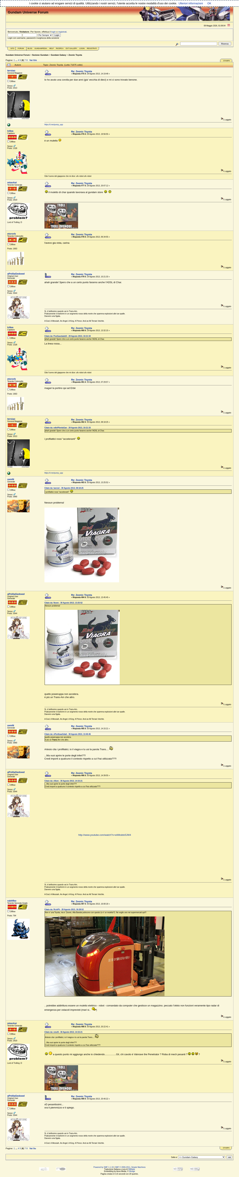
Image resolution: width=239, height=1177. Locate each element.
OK (209, 3)
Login (82, 48)
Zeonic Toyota (75, 55)
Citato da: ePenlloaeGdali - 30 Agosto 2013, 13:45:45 (67, 734)
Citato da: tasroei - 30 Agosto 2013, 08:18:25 (63, 488)
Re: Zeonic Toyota (81, 71)
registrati (62, 31)
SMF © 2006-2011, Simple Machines (130, 1167)
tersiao (11, 70)
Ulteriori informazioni (191, 3)
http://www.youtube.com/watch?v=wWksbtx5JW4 (104, 835)
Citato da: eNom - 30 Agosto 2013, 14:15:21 (63, 781)
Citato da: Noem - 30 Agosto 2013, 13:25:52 (63, 603)
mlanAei (12, 182)
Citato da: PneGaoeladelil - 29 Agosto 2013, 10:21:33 (67, 336)
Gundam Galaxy (58, 55)
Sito (12, 48)
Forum (21, 48)
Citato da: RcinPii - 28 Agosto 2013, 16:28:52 (64, 909)
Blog (30, 48)
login (53, 31)
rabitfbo (11, 900)
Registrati (92, 48)
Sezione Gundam (40, 55)
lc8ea (10, 131)
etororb (11, 233)
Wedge (132, 1171)
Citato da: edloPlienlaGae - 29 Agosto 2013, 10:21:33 (67, 428)
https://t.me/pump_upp (53, 125)
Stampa (226, 61)
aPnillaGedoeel (16, 273)
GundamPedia (41, 48)
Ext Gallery (71, 48)
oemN (10, 479)
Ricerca (59, 48)
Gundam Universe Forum (18, 55)
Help (51, 48)
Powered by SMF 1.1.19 (104, 1167)
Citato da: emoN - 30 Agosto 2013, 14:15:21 (63, 1032)
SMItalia (131, 1169)
